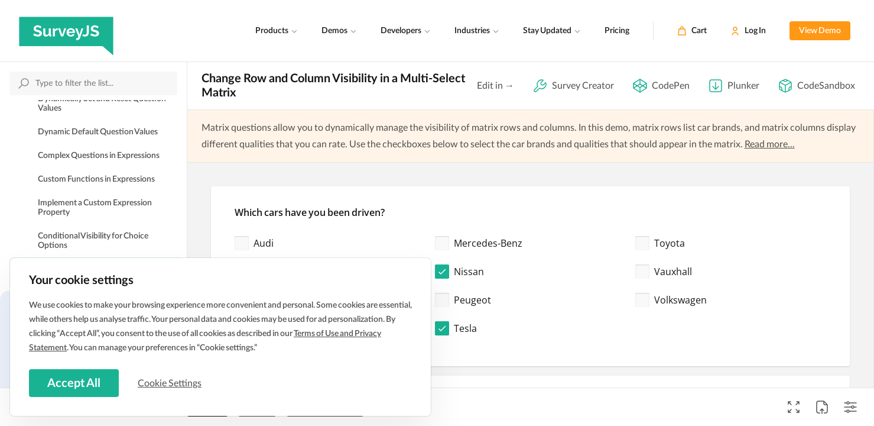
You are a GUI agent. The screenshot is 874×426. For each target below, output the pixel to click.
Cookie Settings (171, 383)
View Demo (820, 31)
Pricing (617, 31)
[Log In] (748, 31)
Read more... (770, 144)
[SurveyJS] (66, 31)
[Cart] (692, 31)
